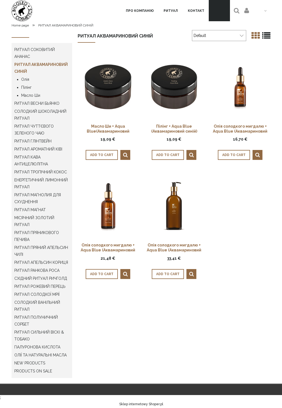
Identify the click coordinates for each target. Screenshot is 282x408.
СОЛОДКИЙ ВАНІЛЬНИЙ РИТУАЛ (37, 306)
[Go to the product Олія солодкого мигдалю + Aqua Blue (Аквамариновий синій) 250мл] (174, 205)
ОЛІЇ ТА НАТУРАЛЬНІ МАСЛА (40, 355)
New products (29, 363)
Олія (25, 79)
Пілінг (26, 87)
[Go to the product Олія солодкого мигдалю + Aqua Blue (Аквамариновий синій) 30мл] (240, 86)
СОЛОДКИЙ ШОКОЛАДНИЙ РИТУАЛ (40, 114)
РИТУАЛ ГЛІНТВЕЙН (32, 141)
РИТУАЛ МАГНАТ (30, 210)
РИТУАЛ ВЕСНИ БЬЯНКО (36, 103)
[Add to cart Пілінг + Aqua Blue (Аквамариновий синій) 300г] (168, 155)
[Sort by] (219, 35)
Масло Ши (30, 95)
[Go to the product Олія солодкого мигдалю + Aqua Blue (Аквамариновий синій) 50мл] (107, 205)
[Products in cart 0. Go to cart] (219, 10)
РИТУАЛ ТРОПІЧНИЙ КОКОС (40, 172)
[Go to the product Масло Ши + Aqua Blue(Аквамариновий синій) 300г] (107, 86)
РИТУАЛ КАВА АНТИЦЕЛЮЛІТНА (31, 160)
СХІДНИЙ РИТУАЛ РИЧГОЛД (40, 278)
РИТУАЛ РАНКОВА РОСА (36, 270)
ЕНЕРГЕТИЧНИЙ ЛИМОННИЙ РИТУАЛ (41, 183)
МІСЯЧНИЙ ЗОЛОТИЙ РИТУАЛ (34, 221)
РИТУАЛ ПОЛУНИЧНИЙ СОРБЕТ (36, 320)
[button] (125, 155)
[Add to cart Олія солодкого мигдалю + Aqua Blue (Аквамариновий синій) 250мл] (168, 274)
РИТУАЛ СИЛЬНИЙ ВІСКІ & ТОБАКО (39, 335)
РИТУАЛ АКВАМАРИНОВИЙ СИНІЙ (41, 68)
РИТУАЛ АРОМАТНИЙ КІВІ (38, 149)
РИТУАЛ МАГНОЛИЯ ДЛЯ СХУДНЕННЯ (37, 198)
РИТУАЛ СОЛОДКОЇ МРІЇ (36, 294)
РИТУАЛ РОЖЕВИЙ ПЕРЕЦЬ (40, 286)
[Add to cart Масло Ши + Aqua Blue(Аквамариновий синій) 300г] (102, 155)
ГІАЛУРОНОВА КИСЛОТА (37, 347)
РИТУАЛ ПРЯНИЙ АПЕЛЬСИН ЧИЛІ (41, 251)
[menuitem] (139, 11)
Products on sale (33, 371)
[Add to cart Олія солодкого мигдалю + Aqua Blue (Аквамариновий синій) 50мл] (102, 274)
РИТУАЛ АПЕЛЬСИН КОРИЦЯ (41, 262)
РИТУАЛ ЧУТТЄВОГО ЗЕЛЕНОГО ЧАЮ (34, 129)
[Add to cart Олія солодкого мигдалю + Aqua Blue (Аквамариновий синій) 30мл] (234, 155)
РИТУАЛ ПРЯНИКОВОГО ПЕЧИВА (36, 236)
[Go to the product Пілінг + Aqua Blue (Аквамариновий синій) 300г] (174, 86)
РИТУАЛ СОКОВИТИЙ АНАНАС (34, 53)
